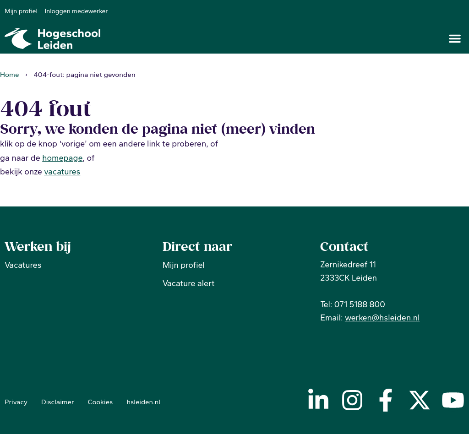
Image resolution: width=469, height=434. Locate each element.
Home (9, 74)
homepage (62, 157)
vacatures (62, 172)
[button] (454, 38)
